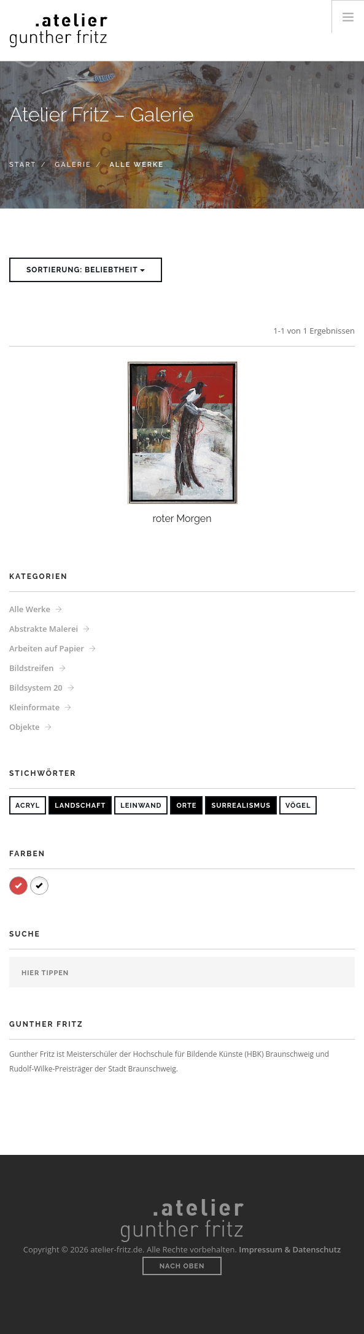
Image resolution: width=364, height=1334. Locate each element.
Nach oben (182, 1266)
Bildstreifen (31, 667)
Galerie (73, 165)
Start (22, 165)
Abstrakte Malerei (43, 628)
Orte (186, 806)
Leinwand (140, 806)
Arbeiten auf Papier (46, 648)
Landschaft (80, 806)
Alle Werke (29, 609)
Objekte (24, 726)
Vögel (298, 806)
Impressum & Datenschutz (290, 1249)
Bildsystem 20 (36, 687)
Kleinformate (34, 707)
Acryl (27, 806)
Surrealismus (240, 806)
